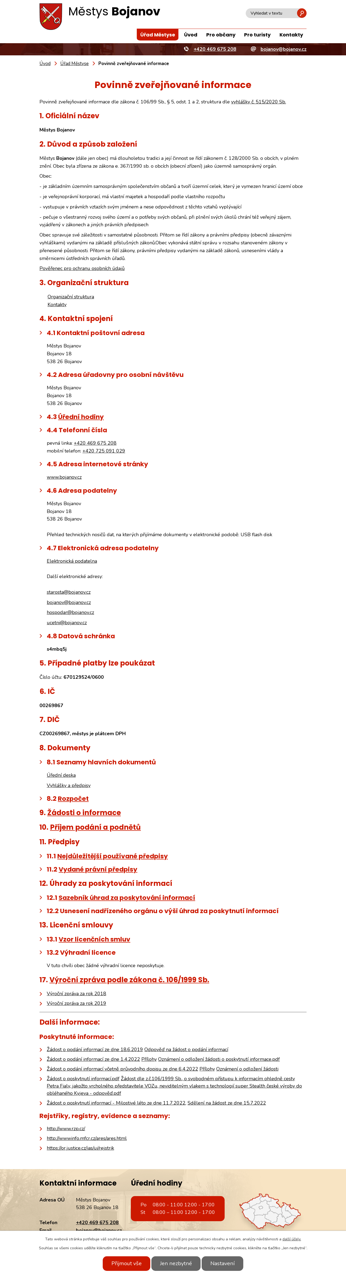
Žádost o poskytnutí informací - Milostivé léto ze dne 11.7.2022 (116, 1103)
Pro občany (220, 34)
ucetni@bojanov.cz (67, 622)
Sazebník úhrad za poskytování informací (127, 897)
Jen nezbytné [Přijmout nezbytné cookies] (176, 1263)
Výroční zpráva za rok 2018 (76, 993)
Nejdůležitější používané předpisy (112, 856)
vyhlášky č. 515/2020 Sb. (258, 102)
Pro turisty (257, 34)
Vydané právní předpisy (98, 869)
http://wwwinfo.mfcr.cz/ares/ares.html (87, 1138)
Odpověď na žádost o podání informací (186, 1049)
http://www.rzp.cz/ (66, 1128)
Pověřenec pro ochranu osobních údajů (82, 268)
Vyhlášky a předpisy (69, 785)
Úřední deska (61, 775)
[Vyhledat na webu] (276, 13)
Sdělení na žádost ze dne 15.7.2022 (227, 1103)
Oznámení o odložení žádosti (247, 1069)
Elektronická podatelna (72, 561)
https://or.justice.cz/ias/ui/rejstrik (80, 1148)
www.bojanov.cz (64, 477)
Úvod (190, 34)
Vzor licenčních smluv (94, 939)
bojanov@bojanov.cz (69, 602)
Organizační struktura (71, 296)
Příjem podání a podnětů (95, 827)
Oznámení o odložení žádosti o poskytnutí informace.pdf (219, 1059)
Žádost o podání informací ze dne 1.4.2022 (93, 1059)
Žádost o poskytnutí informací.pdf (83, 1078)
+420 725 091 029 (103, 451)
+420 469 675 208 (95, 443)
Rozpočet (73, 798)
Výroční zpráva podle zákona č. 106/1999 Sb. (129, 980)
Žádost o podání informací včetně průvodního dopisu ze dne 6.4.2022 (122, 1069)
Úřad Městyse (157, 34)
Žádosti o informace (84, 813)
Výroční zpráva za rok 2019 (76, 1003)
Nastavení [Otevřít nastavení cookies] (222, 1263)
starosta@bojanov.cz (69, 592)
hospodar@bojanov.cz (70, 612)
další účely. (291, 1239)
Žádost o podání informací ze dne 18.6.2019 (95, 1049)
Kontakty (291, 34)
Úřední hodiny (81, 416)
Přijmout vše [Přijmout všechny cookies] (126, 1263)
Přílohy (149, 1059)
